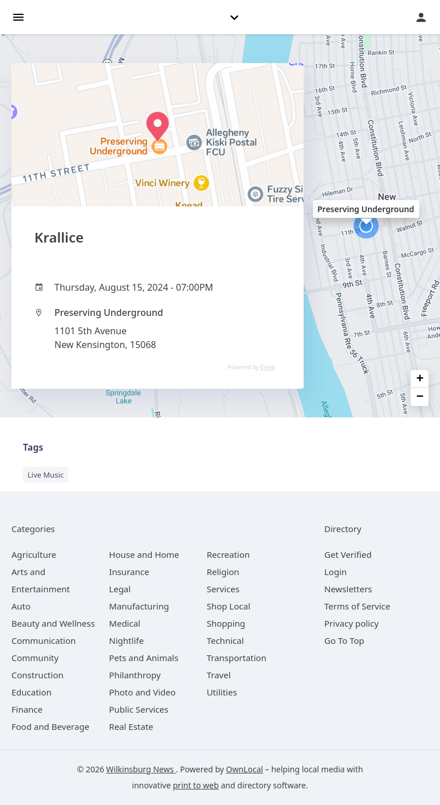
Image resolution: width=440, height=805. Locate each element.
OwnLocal (245, 769)
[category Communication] (43, 640)
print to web (196, 785)
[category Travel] (219, 675)
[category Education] (31, 692)
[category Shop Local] (228, 606)
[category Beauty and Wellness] (53, 623)
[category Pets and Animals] (143, 657)
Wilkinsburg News (140, 769)
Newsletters (348, 589)
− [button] (420, 397)
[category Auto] (20, 606)
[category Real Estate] (131, 726)
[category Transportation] (236, 657)
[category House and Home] (144, 554)
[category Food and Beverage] (50, 726)
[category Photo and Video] (142, 692)
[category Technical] (225, 640)
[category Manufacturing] (139, 606)
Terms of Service (357, 606)
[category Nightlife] (126, 640)
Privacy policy (351, 623)
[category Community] (34, 657)
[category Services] (223, 589)
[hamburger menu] (18, 16)
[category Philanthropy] (134, 675)
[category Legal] (120, 589)
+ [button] (420, 379)
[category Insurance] (129, 571)
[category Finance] (26, 709)
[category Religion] (223, 571)
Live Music (46, 475)
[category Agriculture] (33, 554)
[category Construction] (37, 675)
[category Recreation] (228, 554)
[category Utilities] (222, 692)
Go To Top (344, 640)
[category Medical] (124, 623)
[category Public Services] (138, 709)
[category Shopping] (226, 623)
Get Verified (348, 554)
